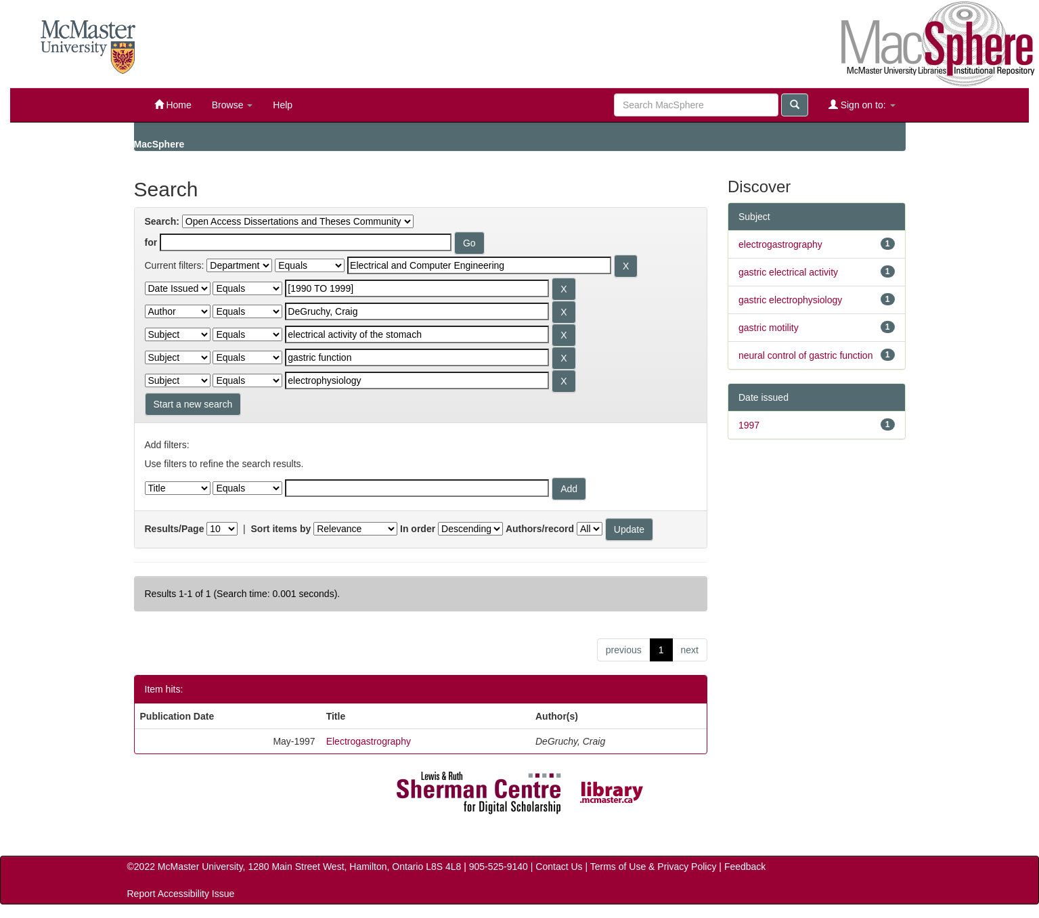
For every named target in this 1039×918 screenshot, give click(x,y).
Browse (232, 105)
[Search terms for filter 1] (479, 265)
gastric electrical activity (788, 272)
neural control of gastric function (805, 355)
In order (417, 528)
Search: (162, 221)
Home (173, 104)
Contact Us (558, 866)
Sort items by (281, 528)
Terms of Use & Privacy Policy (653, 866)
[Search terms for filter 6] (417, 380)
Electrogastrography (368, 741)
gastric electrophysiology (790, 299)
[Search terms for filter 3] (417, 311)
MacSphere (159, 144)
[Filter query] (417, 488)
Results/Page (174, 528)
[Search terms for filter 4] (417, 334)
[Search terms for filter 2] (417, 288)
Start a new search (193, 404)
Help (282, 105)
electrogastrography (780, 244)
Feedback (745, 866)
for (151, 242)
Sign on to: (862, 104)
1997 (748, 425)
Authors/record (540, 528)
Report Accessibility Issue (181, 893)
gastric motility (768, 327)
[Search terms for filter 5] (417, 357)
